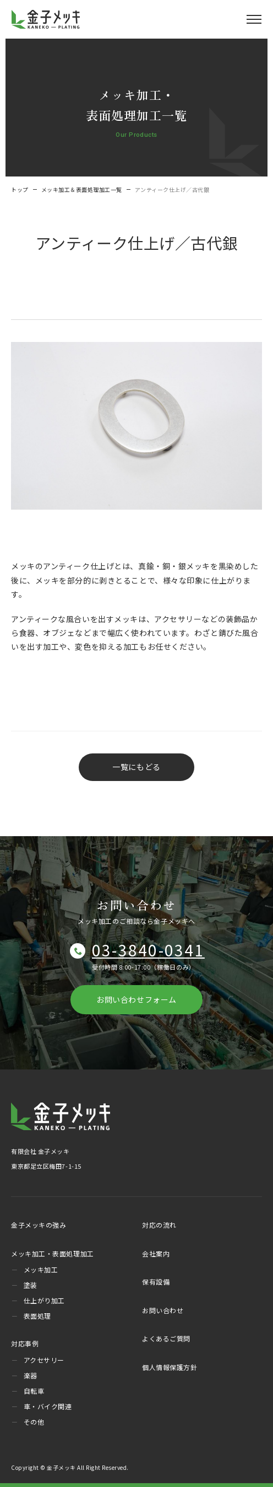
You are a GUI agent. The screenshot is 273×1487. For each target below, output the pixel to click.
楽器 (30, 1375)
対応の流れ (159, 1224)
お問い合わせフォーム (136, 999)
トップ (20, 189)
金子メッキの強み (38, 1224)
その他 (34, 1421)
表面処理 (37, 1315)
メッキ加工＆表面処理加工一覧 (81, 189)
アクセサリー (44, 1360)
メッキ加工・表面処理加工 (52, 1253)
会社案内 (156, 1253)
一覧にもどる (136, 766)
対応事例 (25, 1343)
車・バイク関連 (48, 1406)
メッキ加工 (41, 1269)
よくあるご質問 (166, 1338)
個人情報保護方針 (169, 1367)
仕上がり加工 (44, 1300)
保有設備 (156, 1281)
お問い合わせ (162, 1310)
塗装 (30, 1285)
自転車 (34, 1390)
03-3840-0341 (148, 950)
